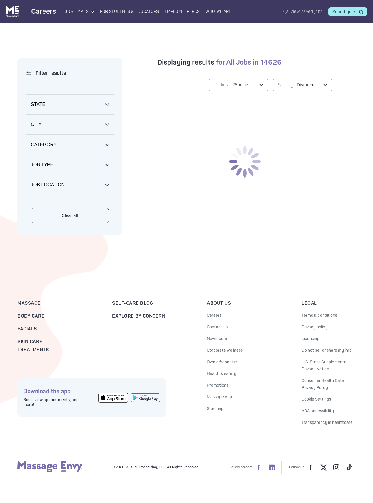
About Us (219, 303)
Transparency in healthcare (327, 422)
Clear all (70, 215)
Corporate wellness (225, 350)
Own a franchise (222, 361)
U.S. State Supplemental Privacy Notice (324, 365)
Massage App (219, 396)
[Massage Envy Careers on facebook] (258, 467)
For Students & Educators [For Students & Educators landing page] (129, 11)
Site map (215, 408)
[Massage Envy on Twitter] (323, 467)
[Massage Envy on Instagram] (336, 467)
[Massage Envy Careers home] (31, 11)
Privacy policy (315, 327)
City (36, 124)
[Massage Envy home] (49, 471)
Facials (27, 329)
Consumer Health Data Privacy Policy (323, 384)
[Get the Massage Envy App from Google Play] (145, 397)
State (38, 104)
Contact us (217, 327)
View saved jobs (306, 11)
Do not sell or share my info (327, 350)
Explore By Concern (138, 316)
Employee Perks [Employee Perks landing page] (182, 11)
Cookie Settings (316, 399)
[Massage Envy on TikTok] (349, 467)
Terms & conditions (319, 315)
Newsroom (217, 338)
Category (44, 144)
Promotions (217, 385)
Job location (48, 184)
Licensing (310, 338)
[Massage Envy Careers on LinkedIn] (271, 467)
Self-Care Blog (132, 303)
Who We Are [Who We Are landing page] (218, 11)
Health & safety (221, 373)
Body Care (31, 316)
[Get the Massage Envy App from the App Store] (113, 398)
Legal (309, 303)
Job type (42, 164)
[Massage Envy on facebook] (310, 467)
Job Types (77, 11)
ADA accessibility (318, 410)
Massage (29, 303)
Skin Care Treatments (33, 346)
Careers (214, 315)
